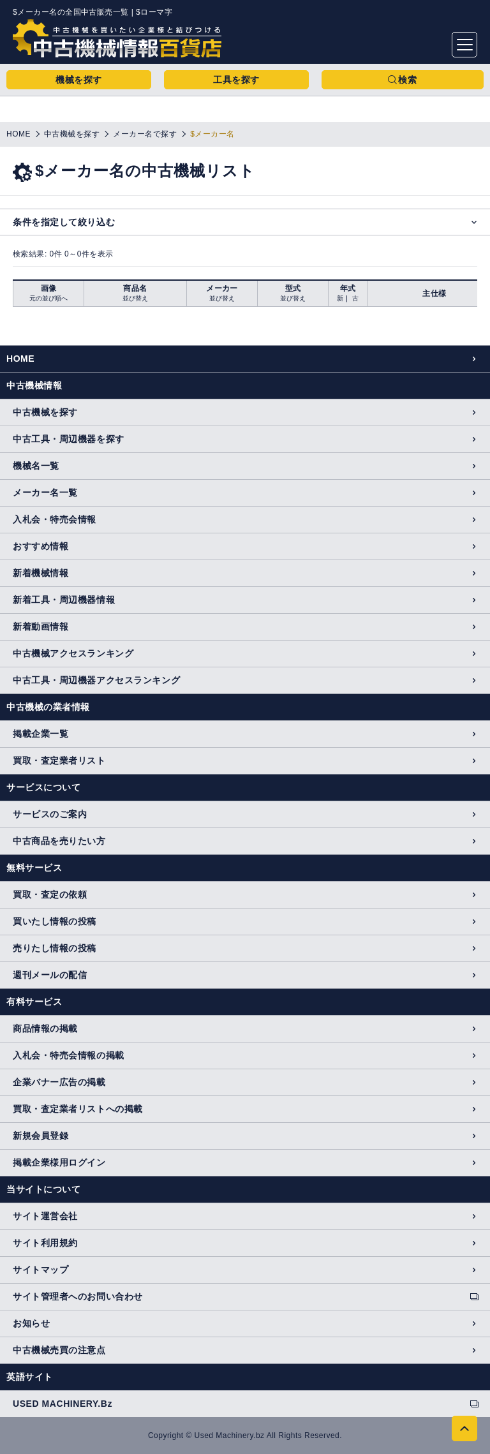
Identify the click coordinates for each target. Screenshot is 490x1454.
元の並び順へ (48, 298)
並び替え (135, 298)
